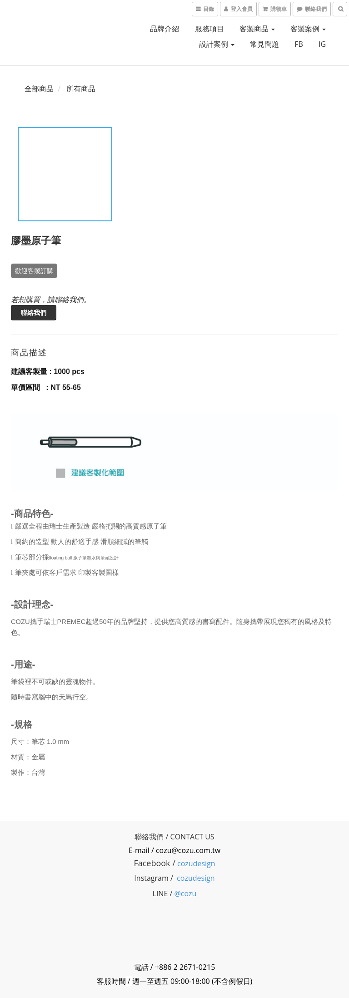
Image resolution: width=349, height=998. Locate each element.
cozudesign (196, 863)
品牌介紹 (164, 29)
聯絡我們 (33, 312)
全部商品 (39, 89)
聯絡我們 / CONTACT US (174, 837)
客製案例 (308, 29)
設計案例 (216, 44)
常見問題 (264, 44)
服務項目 (209, 29)
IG (322, 44)
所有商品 (80, 89)
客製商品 (257, 29)
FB (298, 44)
